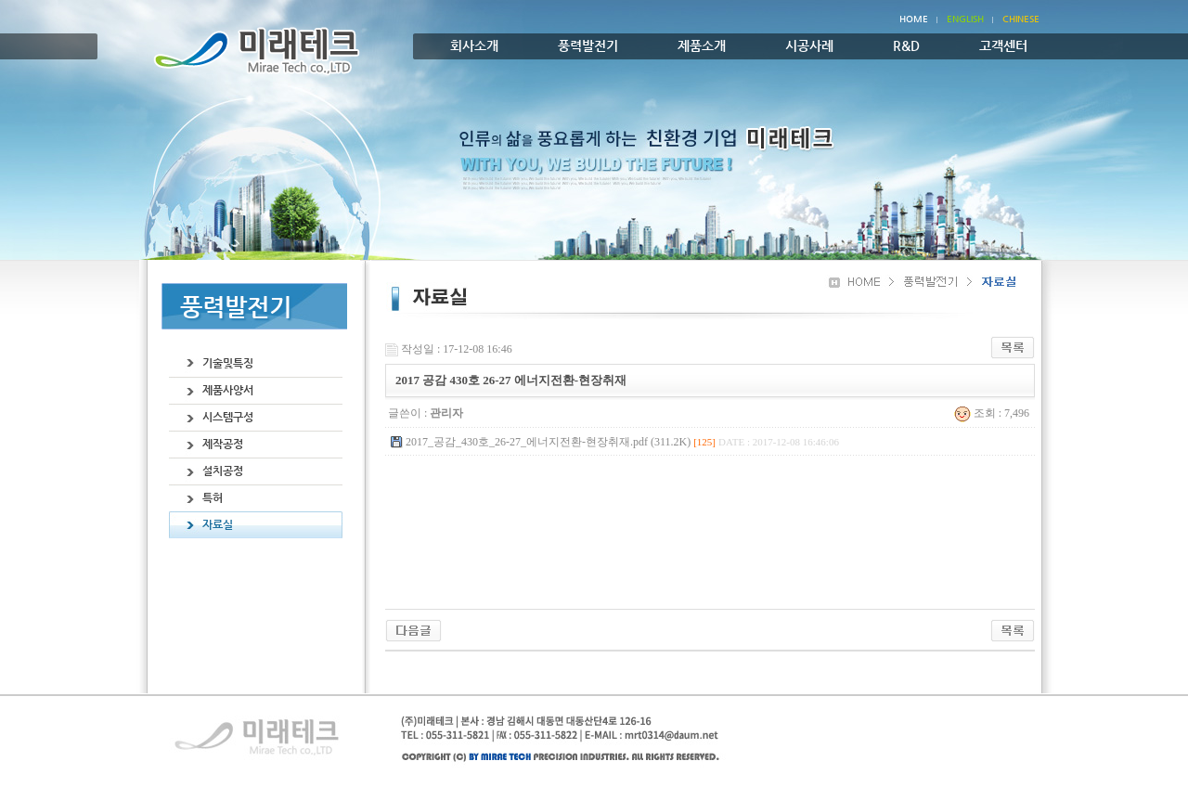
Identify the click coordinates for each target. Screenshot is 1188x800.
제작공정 (222, 443)
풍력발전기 (588, 45)
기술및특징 (227, 362)
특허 (212, 497)
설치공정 (222, 470)
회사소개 (474, 45)
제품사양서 (227, 389)
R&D (906, 45)
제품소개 (702, 45)
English (965, 19)
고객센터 (1003, 45)
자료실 (217, 524)
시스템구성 (227, 416)
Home (913, 19)
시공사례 (809, 45)
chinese (1021, 19)
